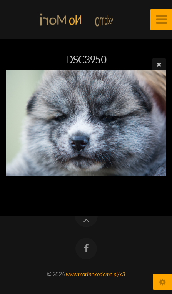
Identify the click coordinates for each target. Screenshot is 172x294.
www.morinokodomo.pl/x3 (95, 274)
